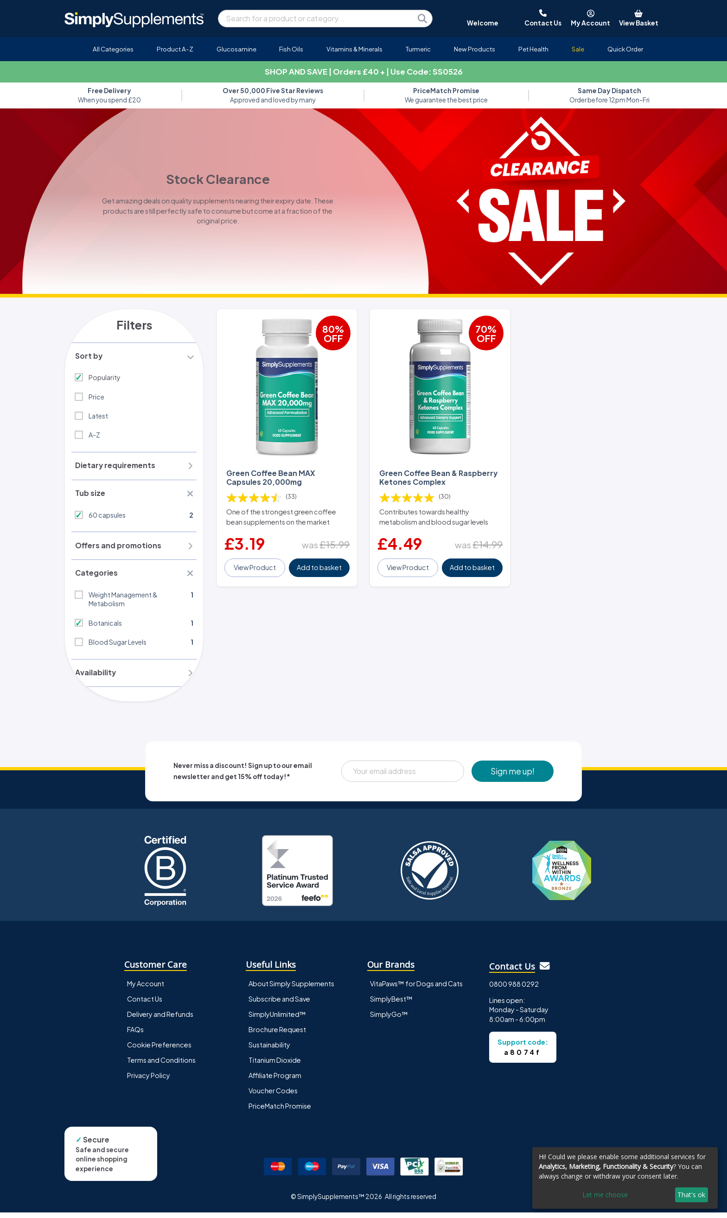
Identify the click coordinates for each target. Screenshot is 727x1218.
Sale (578, 49)
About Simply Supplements (291, 988)
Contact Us (144, 1004)
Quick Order (625, 49)
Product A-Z (175, 49)
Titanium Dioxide (275, 1065)
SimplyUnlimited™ (277, 1019)
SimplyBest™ (391, 1004)
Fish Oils (291, 49)
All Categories (113, 49)
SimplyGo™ (389, 1019)
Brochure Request (277, 1034)
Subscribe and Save (279, 1004)
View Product (255, 563)
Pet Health (533, 49)
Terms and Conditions (161, 1065)
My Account (145, 988)
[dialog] (625, 1178)
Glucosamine (236, 49)
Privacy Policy (148, 1080)
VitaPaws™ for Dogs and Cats (416, 988)
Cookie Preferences (159, 1050)
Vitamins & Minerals (354, 49)
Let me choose (605, 1194)
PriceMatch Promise (280, 1111)
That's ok (691, 1194)
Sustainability (269, 1050)
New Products (474, 49)
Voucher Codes (273, 1095)
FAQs (135, 1034)
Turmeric (418, 49)
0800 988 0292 (514, 989)
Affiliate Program (275, 1080)
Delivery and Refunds (160, 1019)
